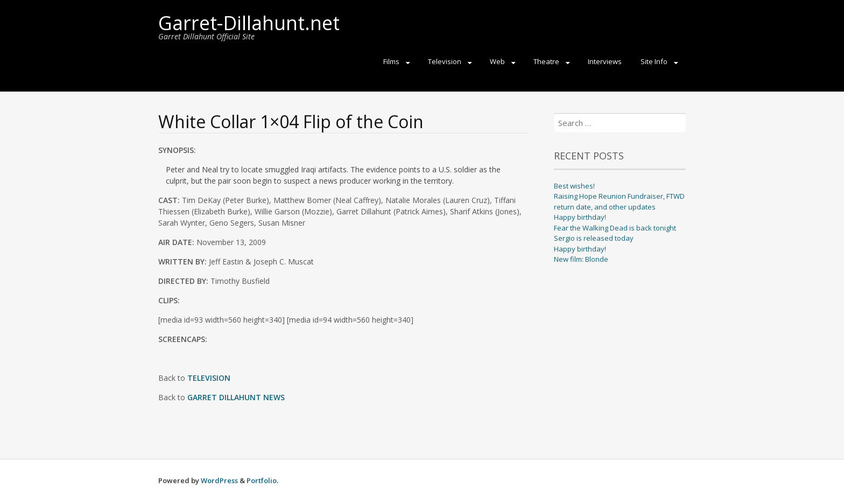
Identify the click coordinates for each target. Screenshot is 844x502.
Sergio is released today (594, 238)
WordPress (219, 480)
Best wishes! (574, 186)
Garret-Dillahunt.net (249, 23)
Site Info (654, 61)
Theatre (546, 61)
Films (391, 61)
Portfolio (262, 480)
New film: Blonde (581, 259)
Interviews (605, 61)
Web (497, 61)
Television (444, 61)
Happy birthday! (580, 217)
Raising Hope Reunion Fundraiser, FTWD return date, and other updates (619, 201)
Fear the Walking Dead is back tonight (615, 228)
